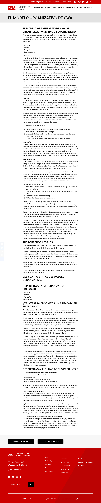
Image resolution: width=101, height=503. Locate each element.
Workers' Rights (45, 8)
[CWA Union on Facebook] (75, 2)
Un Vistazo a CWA (20, 441)
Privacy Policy (77, 499)
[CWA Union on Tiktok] (87, 2)
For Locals (79, 8)
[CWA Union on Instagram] (83, 2)
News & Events (57, 8)
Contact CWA (64, 459)
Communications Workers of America (24, 454)
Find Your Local (67, 2)
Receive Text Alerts (52, 2)
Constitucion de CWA (50, 441)
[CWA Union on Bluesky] (79, 2)
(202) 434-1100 (14, 469)
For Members (69, 8)
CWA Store (81, 466)
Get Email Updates (37, 2)
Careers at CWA (65, 462)
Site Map (69, 499)
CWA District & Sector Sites (85, 462)
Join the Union (88, 8)
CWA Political (81, 459)
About (36, 8)
